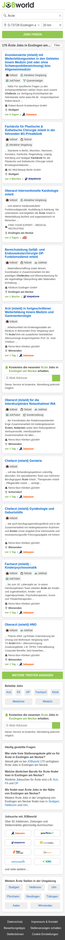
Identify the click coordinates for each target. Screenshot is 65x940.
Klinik (55, 692)
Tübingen (52, 896)
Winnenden (45, 905)
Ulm (25, 805)
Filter (57, 45)
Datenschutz (15, 921)
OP (28, 692)
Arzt (8, 692)
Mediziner (19, 701)
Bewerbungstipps (14, 928)
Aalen (16, 905)
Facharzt (41, 692)
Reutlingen (33, 896)
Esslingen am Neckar (43, 45)
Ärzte (12, 45)
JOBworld (33, 761)
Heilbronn (11, 805)
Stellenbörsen (15, 934)
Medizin (47, 701)
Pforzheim (13, 896)
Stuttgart (54, 801)
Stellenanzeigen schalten (45, 928)
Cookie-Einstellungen (45, 934)
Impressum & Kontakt (44, 921)
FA (18, 692)
